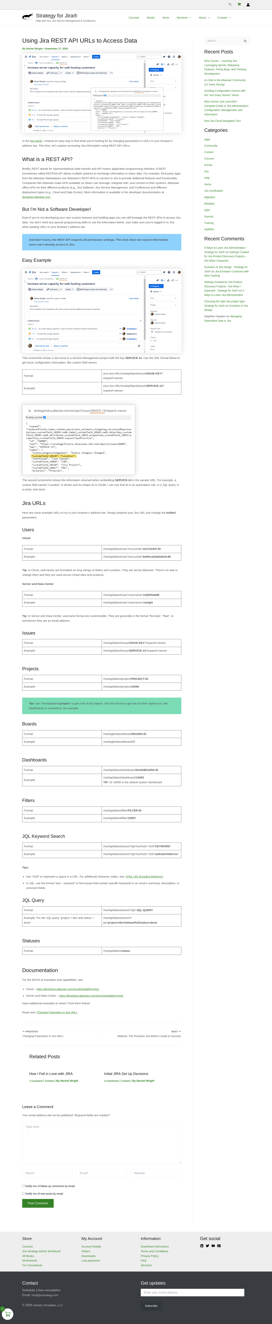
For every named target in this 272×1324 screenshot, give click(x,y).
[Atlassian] (219, 1245)
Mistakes (209, 202)
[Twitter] (207, 1245)
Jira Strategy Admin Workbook (41, 1251)
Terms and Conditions (154, 1251)
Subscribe (151, 1305)
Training (209, 222)
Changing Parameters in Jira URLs (59, 1012)
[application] (198, 17)
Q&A (207, 209)
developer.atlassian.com (37, 197)
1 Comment (36, 1082)
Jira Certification (214, 189)
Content (51, 1082)
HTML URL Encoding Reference (146, 876)
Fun (206, 170)
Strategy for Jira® (56, 16)
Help (207, 177)
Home (208, 183)
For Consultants (32, 1265)
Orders (86, 1251)
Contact (229, 17)
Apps (207, 138)
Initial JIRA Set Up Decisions (128, 1075)
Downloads (89, 1256)
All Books (28, 1256)
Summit (209, 215)
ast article (37, 140)
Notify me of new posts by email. (44, 1195)
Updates (209, 228)
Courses (148, 17)
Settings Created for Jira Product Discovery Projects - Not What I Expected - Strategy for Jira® (225, 285)
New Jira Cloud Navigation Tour (224, 120)
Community (211, 145)
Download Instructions (155, 1246)
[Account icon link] (248, 4)
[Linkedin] (202, 1245)
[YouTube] (213, 1245)
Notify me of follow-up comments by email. (50, 1187)
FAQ (143, 1260)
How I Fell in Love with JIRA (53, 1075)
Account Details (91, 1246)
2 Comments (112, 1082)
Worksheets (29, 1260)
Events (208, 164)
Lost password (91, 1260)
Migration (210, 196)
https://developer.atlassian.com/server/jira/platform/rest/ (94, 995)
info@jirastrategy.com (46, 1295)
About (210, 17)
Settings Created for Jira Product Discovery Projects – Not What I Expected (226, 255)
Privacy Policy (149, 1256)
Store (176, 17)
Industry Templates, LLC (49, 1305)
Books (163, 17)
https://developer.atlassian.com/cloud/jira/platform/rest (71, 989)
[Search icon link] (230, 4)
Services (192, 17)
